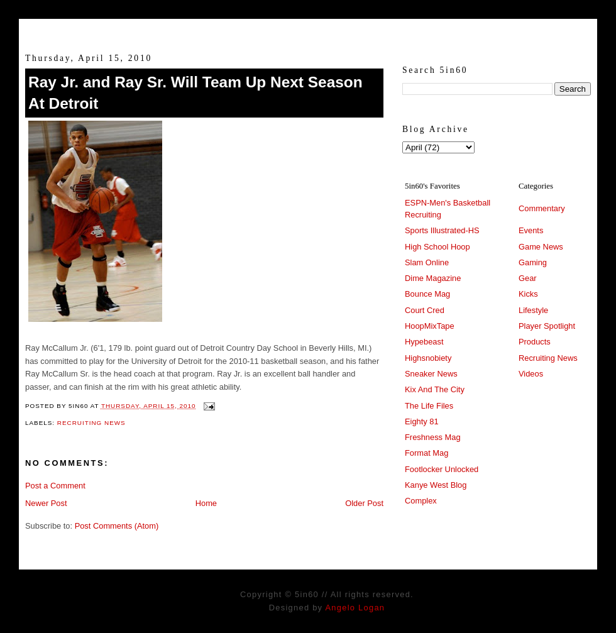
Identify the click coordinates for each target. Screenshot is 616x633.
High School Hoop (437, 246)
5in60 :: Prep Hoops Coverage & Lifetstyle (308, 30)
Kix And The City (435, 389)
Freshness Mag (433, 437)
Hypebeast (424, 341)
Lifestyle (533, 310)
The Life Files (429, 405)
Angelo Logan (355, 607)
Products (535, 341)
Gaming (533, 262)
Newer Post (46, 503)
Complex (421, 500)
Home (206, 503)
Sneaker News (431, 373)
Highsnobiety (428, 358)
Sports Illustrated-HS (442, 230)
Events (531, 230)
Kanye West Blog (435, 485)
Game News (541, 246)
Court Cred (424, 310)
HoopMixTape (429, 326)
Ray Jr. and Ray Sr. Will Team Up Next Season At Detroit (195, 93)
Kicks (528, 294)
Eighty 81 (422, 421)
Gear (528, 278)
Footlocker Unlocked (441, 469)
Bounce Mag (427, 294)
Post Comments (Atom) (117, 526)
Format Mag (426, 453)
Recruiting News (91, 422)
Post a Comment (55, 485)
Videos (531, 373)
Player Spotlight (547, 326)
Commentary (542, 208)
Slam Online (427, 262)
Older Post (364, 503)
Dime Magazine (433, 278)
